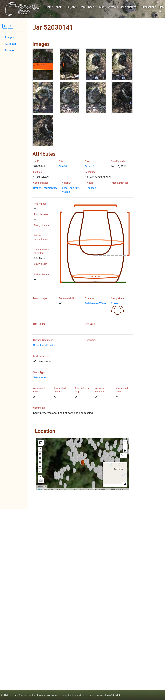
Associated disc (39, 390)
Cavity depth (40, 264)
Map (101, 7)
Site (61, 161)
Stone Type (39, 372)
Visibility (66, 182)
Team (82, 7)
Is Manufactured (41, 356)
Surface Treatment (43, 340)
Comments (39, 408)
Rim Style (90, 323)
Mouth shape (40, 298)
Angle (90, 182)
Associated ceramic (101, 390)
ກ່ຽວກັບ (72, 7)
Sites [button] (91, 7)
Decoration (90, 340)
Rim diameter (41, 214)
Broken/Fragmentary (45, 187)
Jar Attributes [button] (128, 7)
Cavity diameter (42, 225)
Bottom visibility (67, 298)
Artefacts (112, 7)
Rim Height (39, 323)
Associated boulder (60, 390)
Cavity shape (117, 298)
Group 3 (89, 166)
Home (50, 7)
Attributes (11, 43)
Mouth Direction (120, 182)
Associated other (122, 390)
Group (88, 161)
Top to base (40, 203)
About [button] (59, 7)
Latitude (37, 172)
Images (9, 37)
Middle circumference (41, 237)
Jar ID (36, 161)
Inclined (91, 187)
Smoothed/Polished (44, 345)
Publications (149, 7)
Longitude (90, 172)
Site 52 (63, 166)
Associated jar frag (82, 390)
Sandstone (39, 377)
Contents (89, 298)
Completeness (40, 182)
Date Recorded (118, 161)
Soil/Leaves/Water (95, 303)
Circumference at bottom (41, 251)
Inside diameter (42, 274)
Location (10, 50)
